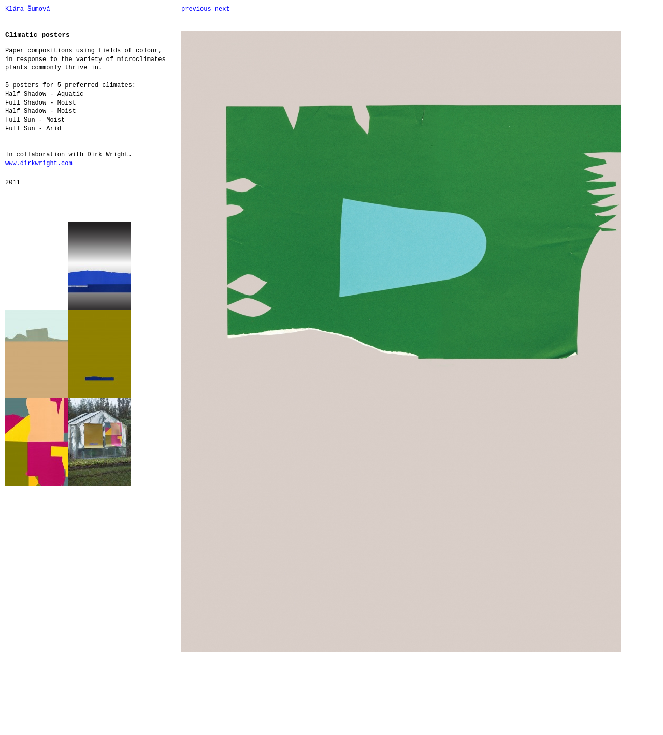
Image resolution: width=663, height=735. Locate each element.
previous (196, 9)
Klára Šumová (27, 9)
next (222, 9)
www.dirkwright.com (39, 163)
